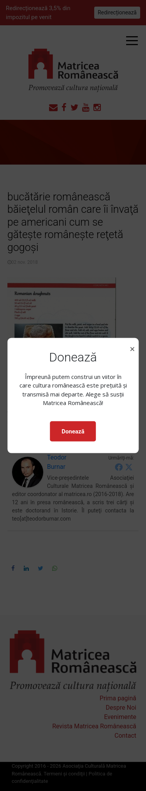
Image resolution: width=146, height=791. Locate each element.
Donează (73, 431)
